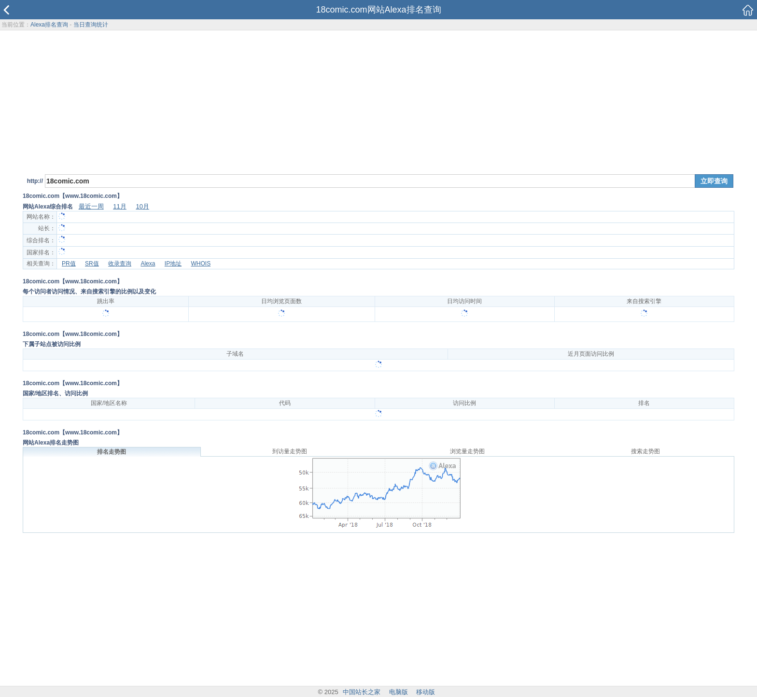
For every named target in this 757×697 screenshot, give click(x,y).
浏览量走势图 (467, 451)
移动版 (425, 692)
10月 (142, 206)
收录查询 (119, 263)
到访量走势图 (289, 451)
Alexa (147, 263)
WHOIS (200, 263)
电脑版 (398, 692)
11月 (119, 206)
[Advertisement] (378, 100)
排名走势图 (111, 451)
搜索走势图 (645, 451)
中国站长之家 (361, 692)
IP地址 (173, 263)
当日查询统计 (90, 24)
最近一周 (91, 206)
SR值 (92, 263)
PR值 (69, 263)
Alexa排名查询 (49, 24)
